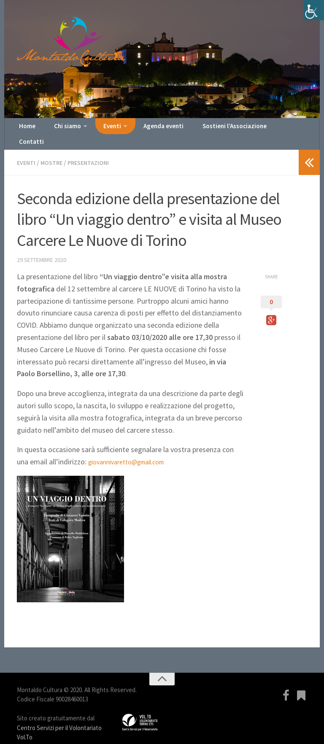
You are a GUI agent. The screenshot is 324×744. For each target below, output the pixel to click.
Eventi (101, 128)
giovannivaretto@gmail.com (133, 451)
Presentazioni (95, 152)
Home (25, 128)
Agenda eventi (148, 128)
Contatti (271, 128)
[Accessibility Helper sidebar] (314, 10)
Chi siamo (60, 128)
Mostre (55, 152)
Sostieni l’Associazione (214, 128)
